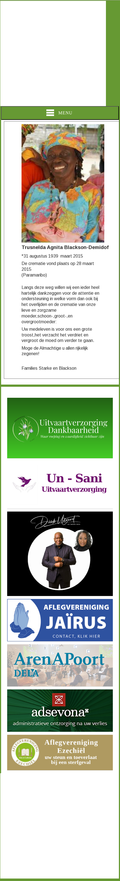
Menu (59, 112)
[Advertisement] (53, 53)
